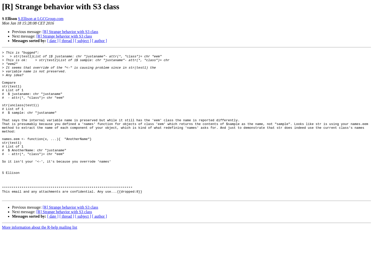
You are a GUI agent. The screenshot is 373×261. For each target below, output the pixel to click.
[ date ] (52, 41)
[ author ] (99, 41)
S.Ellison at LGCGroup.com (40, 19)
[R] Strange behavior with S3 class (70, 32)
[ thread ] (66, 41)
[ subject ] (83, 41)
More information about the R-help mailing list (39, 256)
